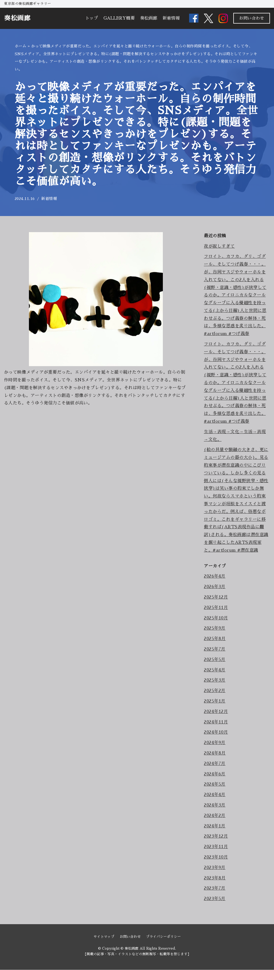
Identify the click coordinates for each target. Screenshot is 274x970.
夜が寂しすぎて (219, 246)
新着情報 (171, 18)
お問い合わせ (251, 18)
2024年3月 (215, 805)
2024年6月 (215, 774)
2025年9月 (215, 628)
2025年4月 (215, 670)
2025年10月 (216, 618)
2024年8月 (215, 753)
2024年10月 (216, 732)
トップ (91, 18)
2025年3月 (215, 680)
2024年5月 (215, 784)
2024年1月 (215, 826)
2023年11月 (216, 847)
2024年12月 (216, 711)
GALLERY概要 (119, 18)
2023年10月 (216, 857)
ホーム (21, 46)
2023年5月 (215, 899)
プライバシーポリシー (163, 937)
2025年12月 (216, 597)
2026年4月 (215, 576)
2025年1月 (215, 701)
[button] (184, 18)
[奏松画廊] (17, 18)
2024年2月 (215, 815)
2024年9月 (215, 743)
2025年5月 (215, 659)
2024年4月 (215, 795)
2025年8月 (215, 639)
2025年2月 (215, 691)
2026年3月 (215, 587)
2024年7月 (215, 763)
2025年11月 (216, 607)
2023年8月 (215, 878)
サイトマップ (103, 937)
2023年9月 (215, 867)
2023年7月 (215, 888)
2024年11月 (216, 722)
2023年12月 (216, 836)
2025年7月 (215, 649)
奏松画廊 (148, 18)
